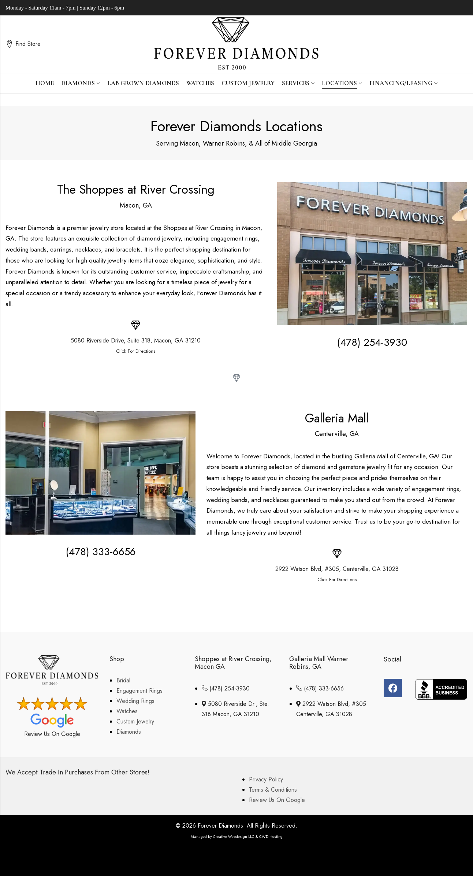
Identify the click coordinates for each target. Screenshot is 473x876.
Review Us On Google (52, 734)
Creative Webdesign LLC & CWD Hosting (248, 836)
